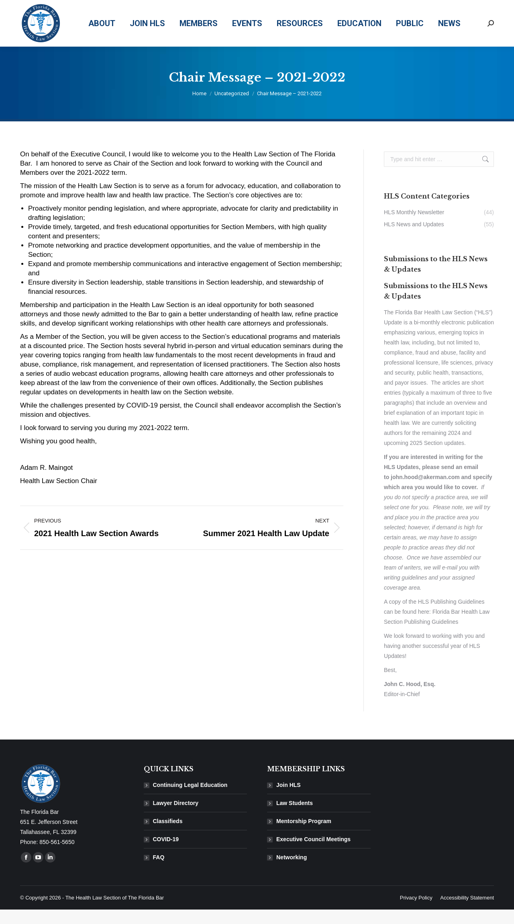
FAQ (159, 872)
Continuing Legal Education (190, 799)
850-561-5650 (386, 7)
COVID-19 (166, 853)
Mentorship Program (303, 835)
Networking (291, 872)
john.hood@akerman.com (425, 491)
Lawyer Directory (176, 817)
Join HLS (288, 799)
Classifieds (168, 835)
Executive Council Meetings (313, 853)
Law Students (294, 817)
